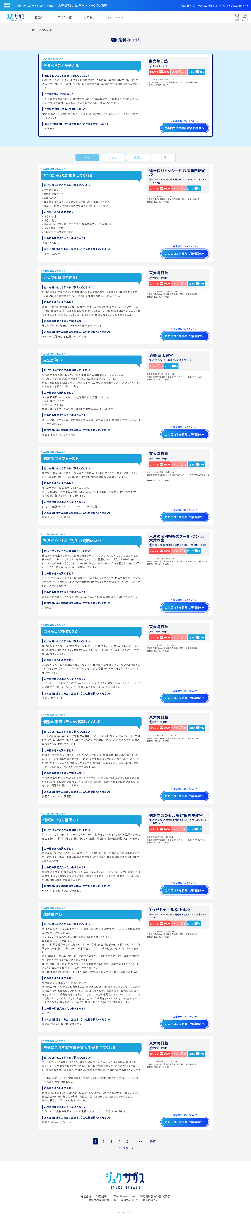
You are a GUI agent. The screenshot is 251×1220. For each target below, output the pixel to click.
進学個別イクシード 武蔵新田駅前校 (177, 172)
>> (140, 1141)
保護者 (138, 157)
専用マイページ (129, 1200)
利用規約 (101, 1196)
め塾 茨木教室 (161, 355)
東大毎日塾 (158, 61)
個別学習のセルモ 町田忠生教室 (176, 815)
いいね (113, 157)
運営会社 (86, 1196)
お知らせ (89, 17)
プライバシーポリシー (123, 1196)
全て (87, 157)
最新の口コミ (46, 29)
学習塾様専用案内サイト (102, 1200)
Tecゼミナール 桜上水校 (169, 909)
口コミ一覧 (65, 17)
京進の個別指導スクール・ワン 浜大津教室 (176, 538)
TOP (34, 29)
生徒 (164, 157)
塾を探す (40, 17)
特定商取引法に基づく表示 (155, 1196)
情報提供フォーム (152, 1200)
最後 (153, 1141)
